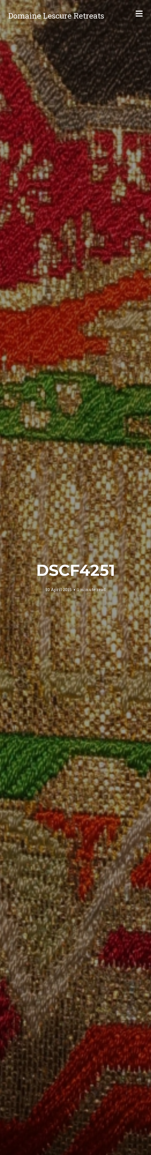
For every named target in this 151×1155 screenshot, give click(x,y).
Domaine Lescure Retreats (56, 16)
